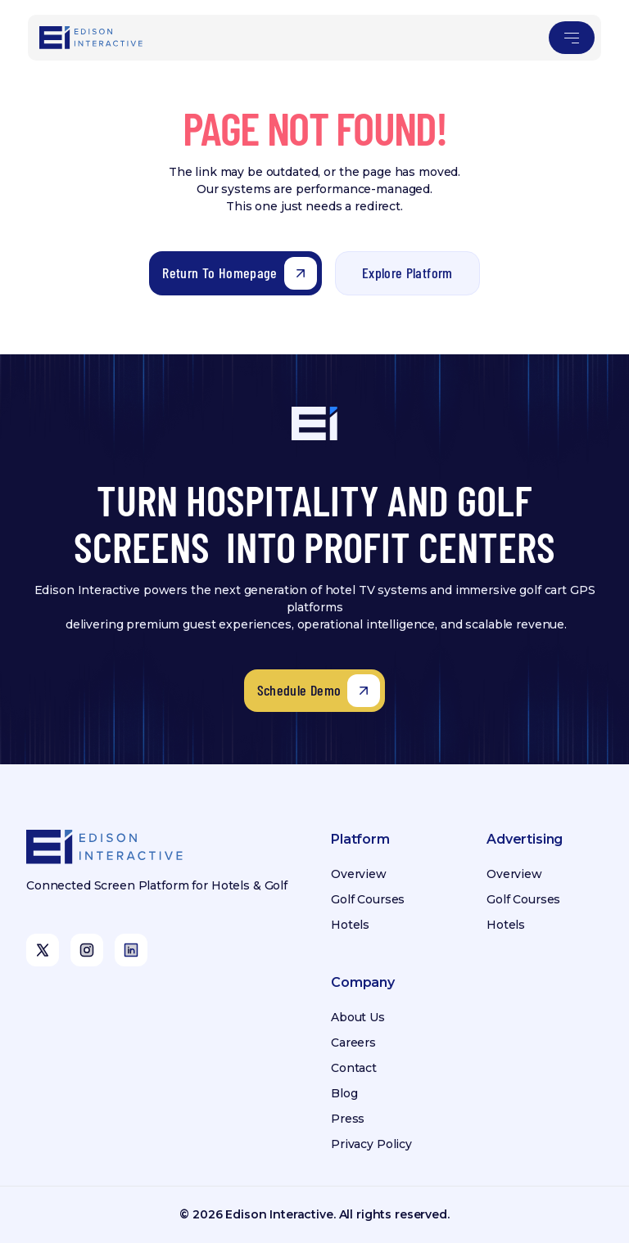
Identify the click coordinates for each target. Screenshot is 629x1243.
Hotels (350, 924)
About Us (358, 1017)
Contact (354, 1068)
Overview (359, 874)
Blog (344, 1093)
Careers (353, 1042)
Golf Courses (368, 899)
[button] (572, 37)
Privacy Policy (371, 1144)
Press (347, 1118)
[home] (91, 37)
